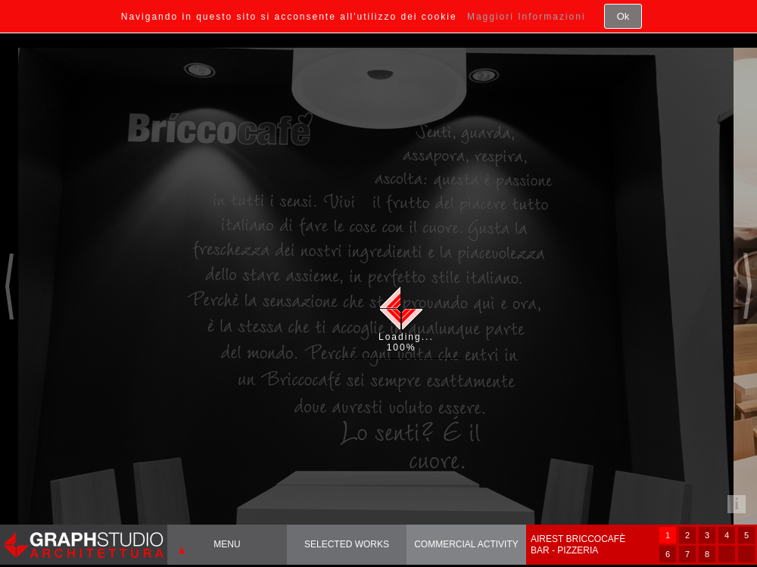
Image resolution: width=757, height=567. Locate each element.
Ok (623, 16)
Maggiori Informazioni (526, 16)
